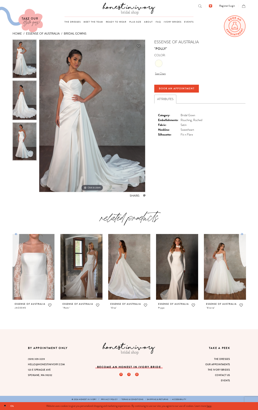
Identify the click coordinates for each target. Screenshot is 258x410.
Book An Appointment (180, 90)
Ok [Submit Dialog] (14, 406)
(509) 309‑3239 (36, 359)
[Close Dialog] (5, 406)
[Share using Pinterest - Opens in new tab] (144, 195)
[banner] (129, 9)
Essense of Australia (43, 33)
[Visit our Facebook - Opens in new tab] (129, 375)
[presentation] (34, 267)
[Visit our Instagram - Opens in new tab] (137, 375)
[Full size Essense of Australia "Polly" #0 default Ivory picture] (92, 116)
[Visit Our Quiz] (21, 19)
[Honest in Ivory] (129, 349)
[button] (227, 6)
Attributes (165, 101)
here (209, 406)
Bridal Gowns (75, 33)
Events (225, 380)
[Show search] (200, 6)
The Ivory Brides (219, 370)
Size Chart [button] (161, 74)
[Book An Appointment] (234, 26)
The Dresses (222, 359)
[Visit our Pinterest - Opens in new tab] (121, 375)
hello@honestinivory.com (46, 364)
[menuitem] (200, 6)
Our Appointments (217, 364)
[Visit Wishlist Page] (210, 6)
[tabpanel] (25, 60)
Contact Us (222, 375)
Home (17, 33)
